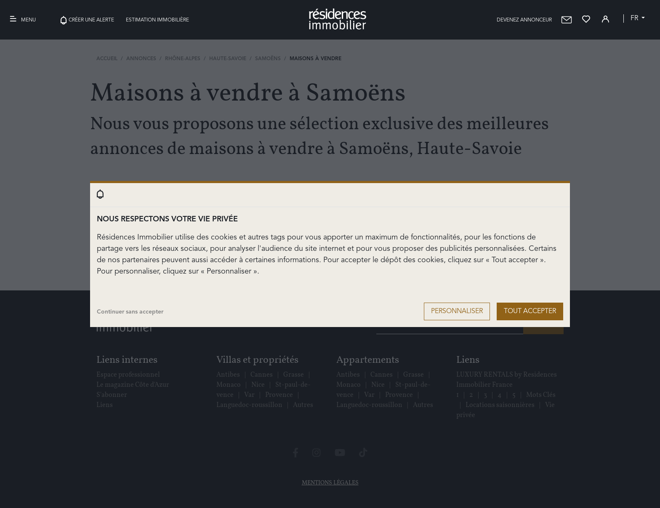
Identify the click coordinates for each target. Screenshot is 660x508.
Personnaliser (457, 311)
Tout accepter (530, 311)
